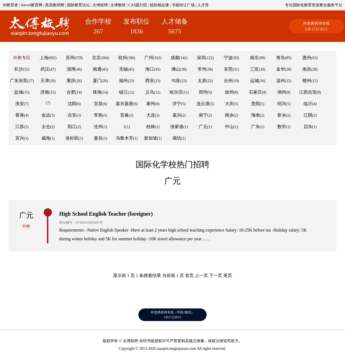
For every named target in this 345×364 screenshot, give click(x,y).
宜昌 (98, 103)
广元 (203, 126)
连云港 (203, 103)
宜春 (124, 115)
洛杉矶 (72, 138)
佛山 (175, 69)
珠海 (97, 92)
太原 (202, 80)
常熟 (98, 115)
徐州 (229, 92)
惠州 (306, 57)
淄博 (71, 69)
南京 (254, 57)
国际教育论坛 (78, 5)
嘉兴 (176, 115)
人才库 (203, 5)
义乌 (149, 92)
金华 (280, 69)
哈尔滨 (176, 92)
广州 (148, 57)
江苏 (19, 126)
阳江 (72, 126)
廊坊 (176, 138)
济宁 (176, 103)
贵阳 (255, 103)
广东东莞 (18, 80)
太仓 (45, 126)
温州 (280, 80)
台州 (228, 80)
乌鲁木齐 (124, 138)
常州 (202, 69)
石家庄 (255, 92)
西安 (149, 80)
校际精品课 (159, 5)
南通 (97, 69)
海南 (255, 115)
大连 (150, 115)
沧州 (98, 126)
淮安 (19, 103)
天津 (44, 80)
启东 (308, 126)
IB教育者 (10, 5)
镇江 (123, 92)
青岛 (280, 57)
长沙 (18, 69)
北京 (96, 57)
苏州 (70, 57)
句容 (175, 80)
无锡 (123, 69)
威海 (45, 138)
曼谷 (98, 138)
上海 (44, 57)
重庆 (71, 80)
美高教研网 (54, 5)
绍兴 (281, 103)
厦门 (97, 80)
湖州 (281, 92)
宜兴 (19, 138)
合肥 (71, 92)
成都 (175, 57)
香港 (19, 115)
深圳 (201, 57)
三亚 (254, 69)
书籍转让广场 (183, 5)
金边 (45, 115)
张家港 (176, 126)
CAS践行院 (137, 5)
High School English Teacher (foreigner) (106, 214)
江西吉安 (308, 92)
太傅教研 (118, 5)
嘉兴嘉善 (124, 103)
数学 (281, 126)
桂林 (150, 126)
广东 (255, 126)
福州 (123, 80)
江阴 (308, 115)
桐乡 (229, 115)
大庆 (229, 103)
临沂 (308, 103)
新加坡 (150, 138)
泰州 (150, 103)
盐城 (18, 92)
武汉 (44, 69)
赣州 (306, 80)
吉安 (72, 115)
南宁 (203, 115)
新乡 (281, 115)
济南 (44, 92)
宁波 (228, 57)
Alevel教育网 (31, 5)
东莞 (228, 69)
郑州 (203, 92)
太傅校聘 (100, 5)
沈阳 (72, 103)
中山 (229, 126)
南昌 (306, 69)
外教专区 (22, 57)
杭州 (122, 57)
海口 (149, 69)
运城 (254, 80)
